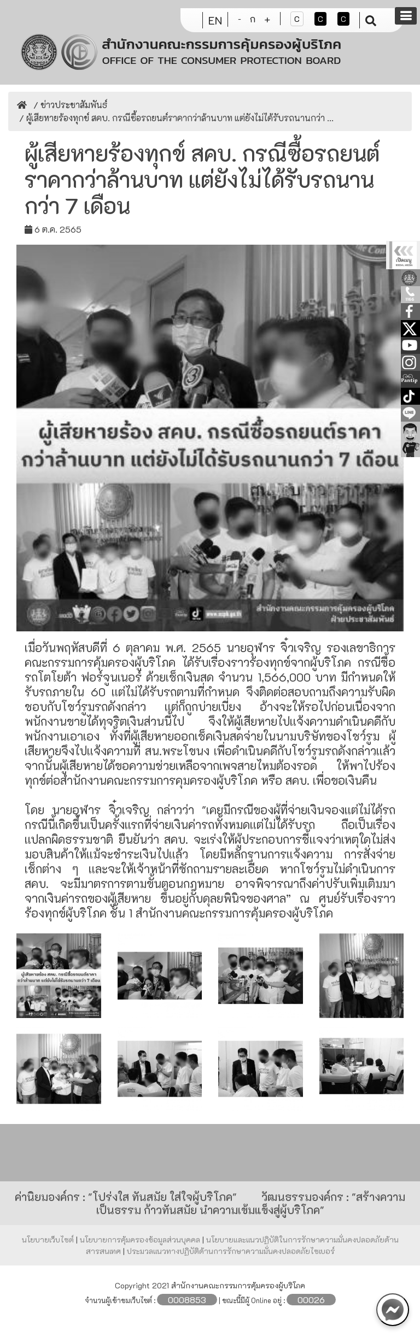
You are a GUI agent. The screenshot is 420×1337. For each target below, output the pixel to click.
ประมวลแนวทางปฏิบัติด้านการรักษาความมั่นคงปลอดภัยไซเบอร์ (231, 1251)
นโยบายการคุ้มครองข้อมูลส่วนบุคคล (141, 1239)
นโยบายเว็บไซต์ (49, 1239)
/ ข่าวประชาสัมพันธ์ (69, 104)
